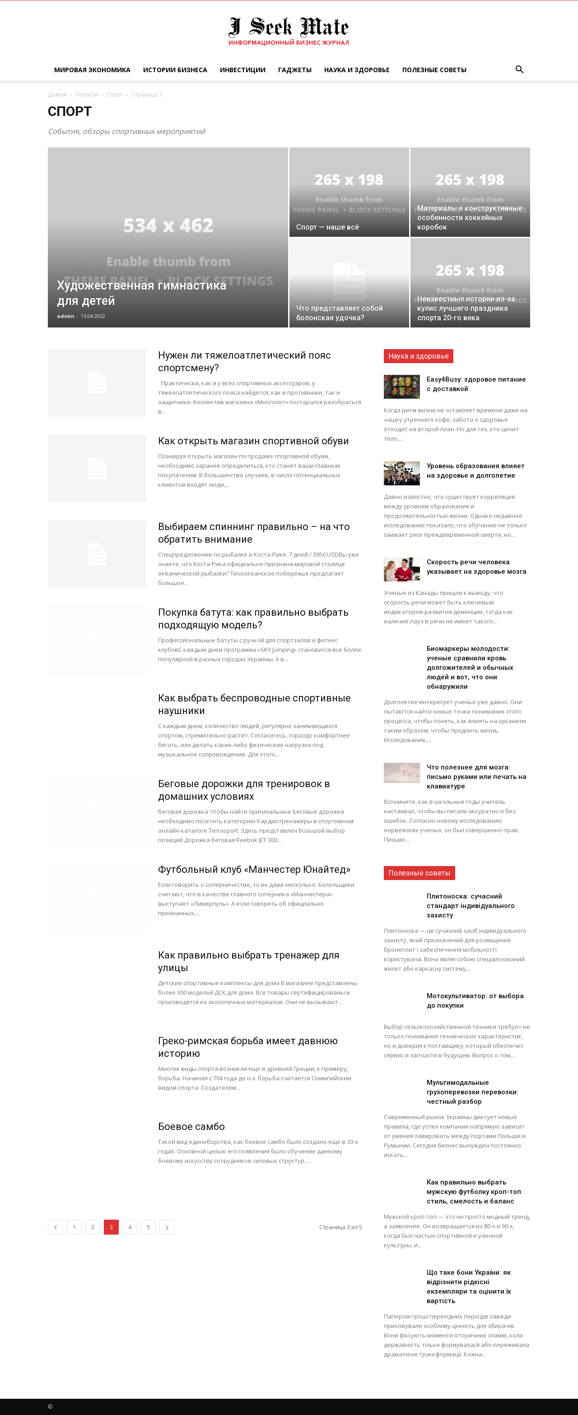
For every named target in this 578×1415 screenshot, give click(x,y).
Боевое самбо (191, 1126)
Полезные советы (434, 69)
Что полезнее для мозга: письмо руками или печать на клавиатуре (477, 776)
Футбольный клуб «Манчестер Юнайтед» (254, 869)
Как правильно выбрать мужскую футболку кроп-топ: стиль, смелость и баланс (475, 1191)
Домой (57, 94)
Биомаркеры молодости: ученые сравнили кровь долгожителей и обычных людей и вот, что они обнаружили (470, 668)
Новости (86, 94)
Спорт (115, 94)
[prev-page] (55, 1227)
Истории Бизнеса (175, 69)
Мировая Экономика (92, 69)
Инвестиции (243, 69)
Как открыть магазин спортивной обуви (253, 441)
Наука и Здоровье (357, 69)
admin (66, 316)
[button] (519, 70)
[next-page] (167, 1227)
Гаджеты (295, 69)
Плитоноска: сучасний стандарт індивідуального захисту (471, 905)
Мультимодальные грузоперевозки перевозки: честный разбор (472, 1092)
